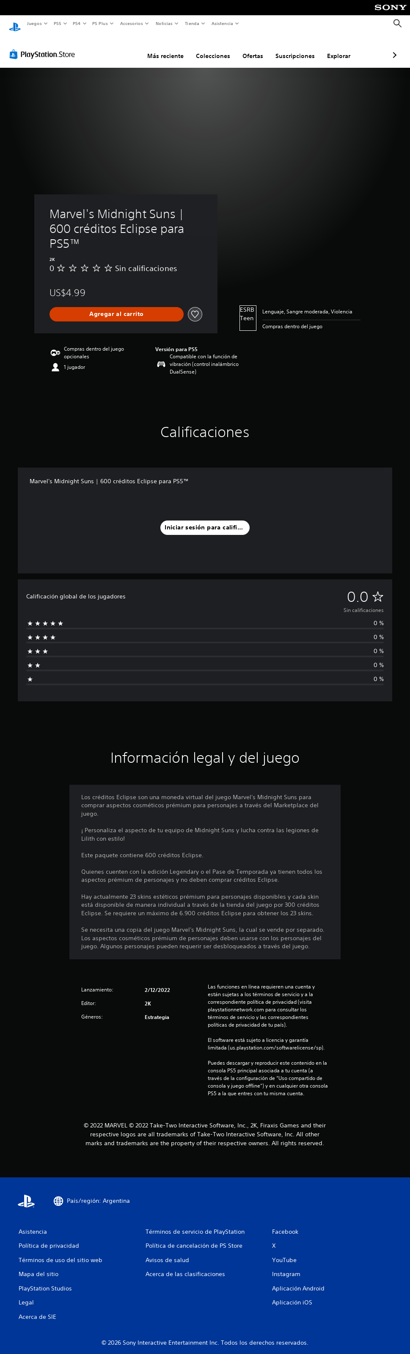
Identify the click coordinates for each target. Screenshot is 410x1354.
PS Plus (100, 23)
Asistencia (222, 23)
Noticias (164, 23)
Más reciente (120, 48)
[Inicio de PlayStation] (15, 23)
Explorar (293, 48)
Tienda (192, 23)
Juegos (34, 23)
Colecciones (168, 48)
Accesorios (131, 23)
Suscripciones (250, 48)
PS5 (58, 23)
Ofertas (208, 48)
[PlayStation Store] (44, 46)
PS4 (77, 23)
